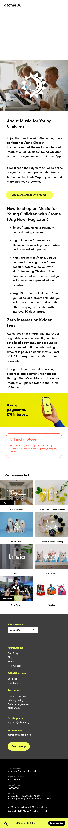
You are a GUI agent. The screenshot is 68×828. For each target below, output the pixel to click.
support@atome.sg (18, 722)
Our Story (13, 653)
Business (12, 678)
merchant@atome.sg (19, 734)
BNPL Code (14, 708)
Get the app (18, 746)
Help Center (14, 665)
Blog (10, 657)
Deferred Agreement (19, 704)
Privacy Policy (15, 700)
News (11, 661)
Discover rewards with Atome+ (29, 194)
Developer (13, 683)
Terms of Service (17, 696)
